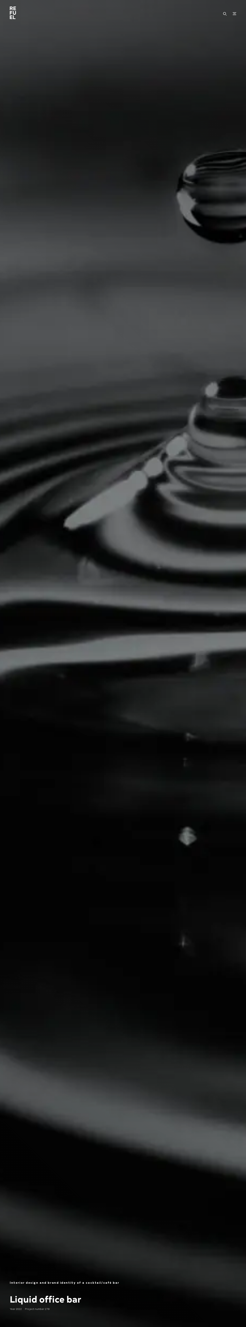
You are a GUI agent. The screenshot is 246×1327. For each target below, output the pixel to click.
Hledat (225, 14)
